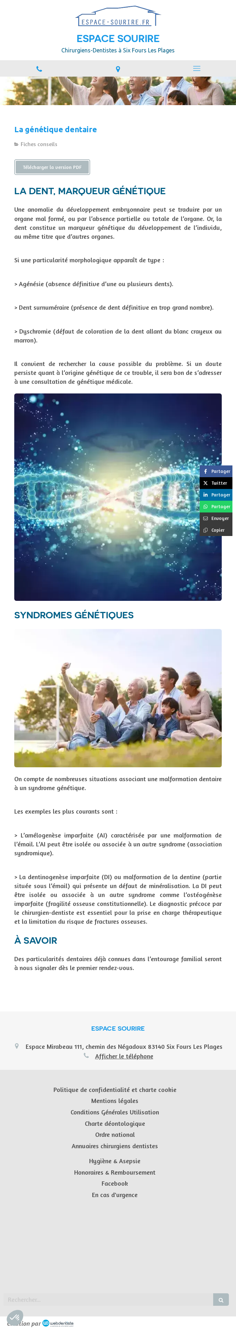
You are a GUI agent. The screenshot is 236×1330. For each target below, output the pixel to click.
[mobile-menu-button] (196, 68)
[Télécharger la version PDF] (52, 167)
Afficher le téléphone (124, 1056)
